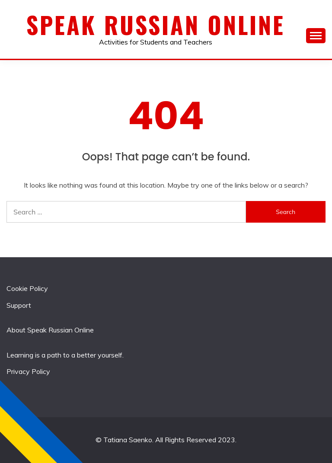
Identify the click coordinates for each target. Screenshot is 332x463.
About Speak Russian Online (50, 330)
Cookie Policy (27, 288)
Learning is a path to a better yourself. (65, 355)
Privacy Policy (28, 371)
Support (18, 305)
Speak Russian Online (155, 24)
